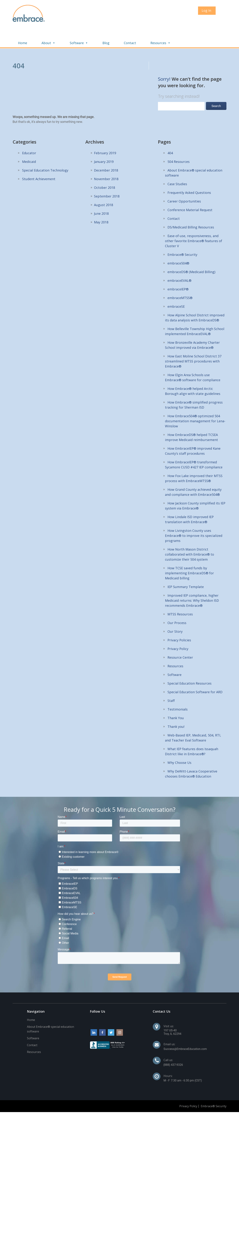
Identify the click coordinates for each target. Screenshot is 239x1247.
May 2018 (101, 204)
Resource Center (180, 639)
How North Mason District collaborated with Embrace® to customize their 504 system (189, 536)
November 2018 (106, 161)
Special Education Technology (45, 152)
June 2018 (101, 195)
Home (69, 25)
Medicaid (29, 143)
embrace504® (178, 245)
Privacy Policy (177, 631)
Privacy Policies (179, 622)
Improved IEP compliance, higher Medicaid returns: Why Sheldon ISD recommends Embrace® (192, 582)
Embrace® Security (182, 236)
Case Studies (177, 166)
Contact (177, 25)
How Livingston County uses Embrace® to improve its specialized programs (193, 517)
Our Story (175, 613)
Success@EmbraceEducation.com (185, 1031)
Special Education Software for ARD (194, 674)
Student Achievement (38, 161)
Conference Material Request (189, 192)
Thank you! (175, 708)
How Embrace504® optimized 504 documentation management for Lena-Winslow (195, 403)
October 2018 (104, 169)
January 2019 (104, 143)
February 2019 (105, 135)
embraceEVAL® (179, 262)
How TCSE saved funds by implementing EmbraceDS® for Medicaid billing (189, 555)
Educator (29, 135)
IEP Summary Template (185, 569)
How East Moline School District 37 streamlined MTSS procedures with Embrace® (193, 343)
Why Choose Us (179, 744)
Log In (206, 10)
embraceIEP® (178, 271)
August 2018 (103, 187)
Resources (207, 24)
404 (170, 135)
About (95, 24)
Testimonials (177, 691)
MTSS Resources (180, 596)
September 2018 (107, 178)
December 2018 (106, 152)
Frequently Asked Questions (189, 174)
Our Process (176, 605)
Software (126, 24)
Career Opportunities (184, 183)
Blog (152, 25)
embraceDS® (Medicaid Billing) (191, 254)
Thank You (175, 700)
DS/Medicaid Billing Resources (190, 209)
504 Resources (178, 143)
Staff (171, 682)
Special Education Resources (189, 665)
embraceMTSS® (179, 280)
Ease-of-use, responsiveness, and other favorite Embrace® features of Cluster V (193, 223)
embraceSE (176, 288)
